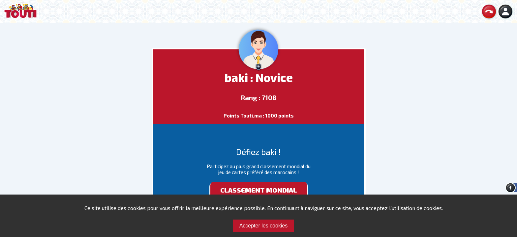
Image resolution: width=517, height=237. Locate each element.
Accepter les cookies (263, 225)
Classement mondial (258, 190)
